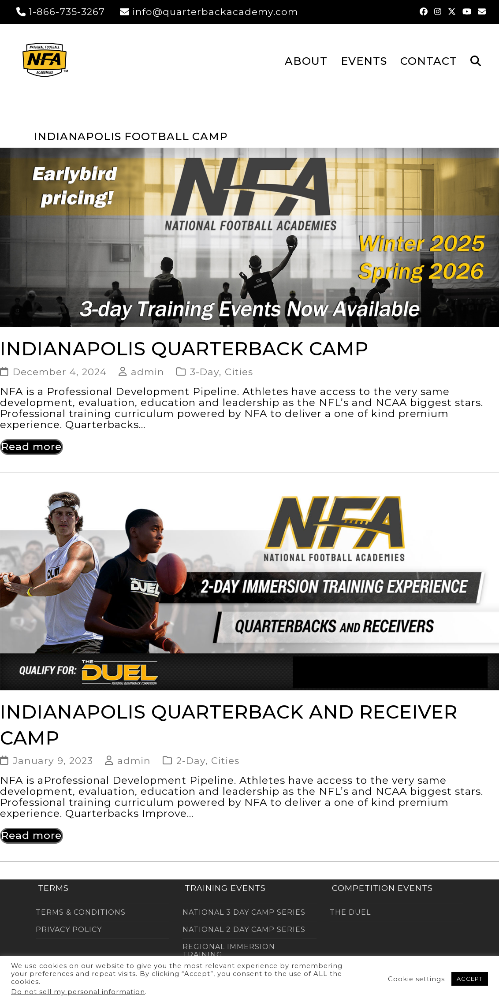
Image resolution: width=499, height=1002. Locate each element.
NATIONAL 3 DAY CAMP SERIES (243, 912)
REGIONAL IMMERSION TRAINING (228, 950)
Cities (239, 371)
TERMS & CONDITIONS (81, 912)
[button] (476, 60)
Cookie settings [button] (416, 979)
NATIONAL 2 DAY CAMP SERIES (243, 929)
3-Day (204, 371)
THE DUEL (350, 912)
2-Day (190, 760)
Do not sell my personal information (78, 992)
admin (147, 371)
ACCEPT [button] (470, 978)
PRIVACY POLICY (69, 929)
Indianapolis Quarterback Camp (184, 348)
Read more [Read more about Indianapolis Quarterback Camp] (31, 446)
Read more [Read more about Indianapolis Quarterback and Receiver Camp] (31, 835)
